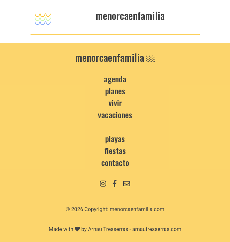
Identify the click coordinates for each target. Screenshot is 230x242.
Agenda (115, 79)
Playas (115, 138)
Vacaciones (115, 115)
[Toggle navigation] (43, 17)
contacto (115, 162)
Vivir (115, 103)
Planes (115, 91)
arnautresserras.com (157, 229)
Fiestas (115, 150)
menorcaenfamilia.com (137, 209)
